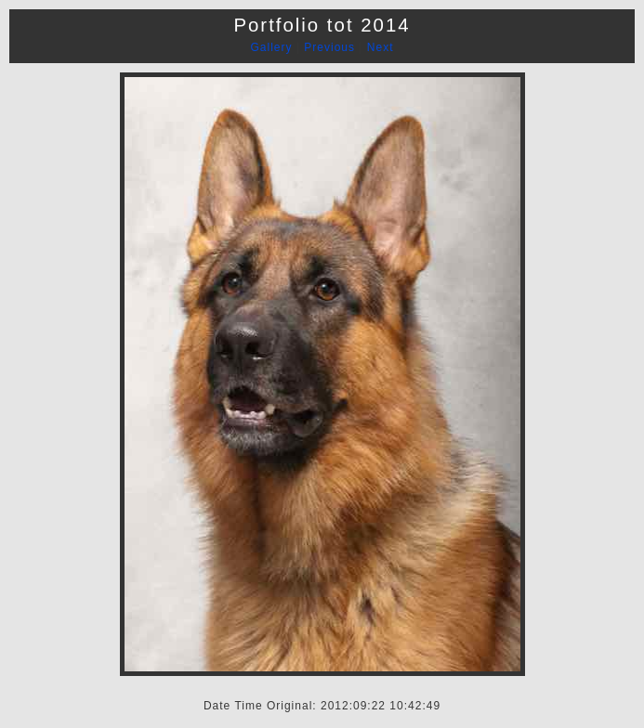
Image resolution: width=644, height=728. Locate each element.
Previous (329, 47)
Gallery (272, 47)
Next (380, 47)
